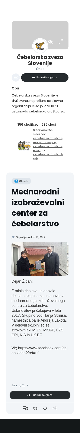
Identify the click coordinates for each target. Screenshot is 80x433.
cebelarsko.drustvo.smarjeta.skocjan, (48, 140)
